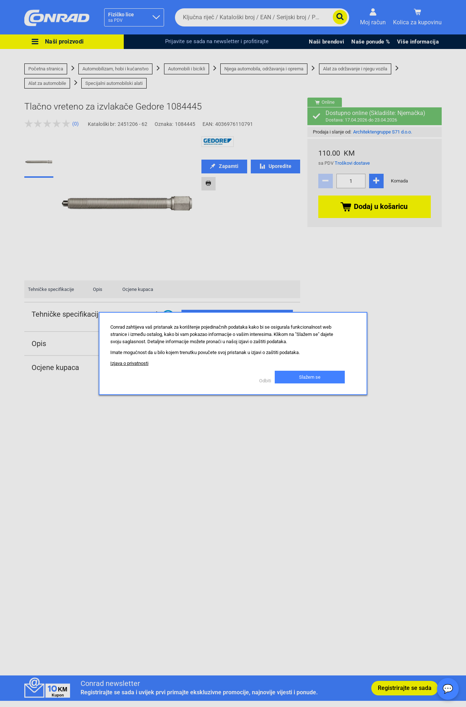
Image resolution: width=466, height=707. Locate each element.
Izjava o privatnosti (129, 363)
